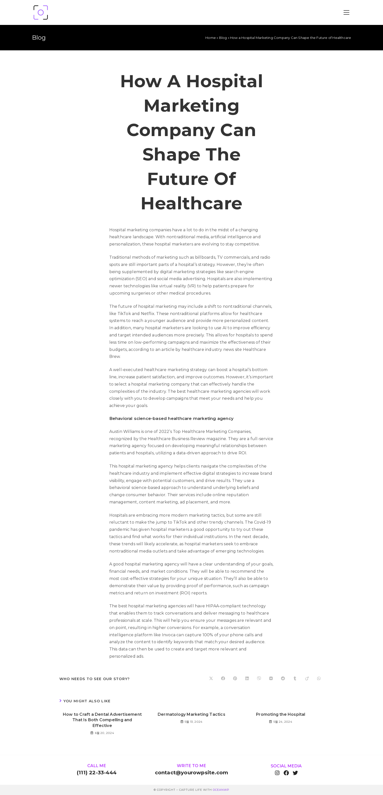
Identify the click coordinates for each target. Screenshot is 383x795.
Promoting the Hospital (280, 714)
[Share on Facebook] (223, 679)
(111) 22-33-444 (97, 773)
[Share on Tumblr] (295, 679)
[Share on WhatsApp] (319, 679)
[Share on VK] (271, 679)
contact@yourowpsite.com (191, 773)
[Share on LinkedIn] (247, 679)
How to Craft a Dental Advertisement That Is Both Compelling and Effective (102, 720)
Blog (223, 38)
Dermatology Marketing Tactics (191, 714)
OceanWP (221, 790)
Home (210, 38)
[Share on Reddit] (283, 679)
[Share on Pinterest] (235, 679)
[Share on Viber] (259, 679)
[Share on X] (211, 679)
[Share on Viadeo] (307, 679)
